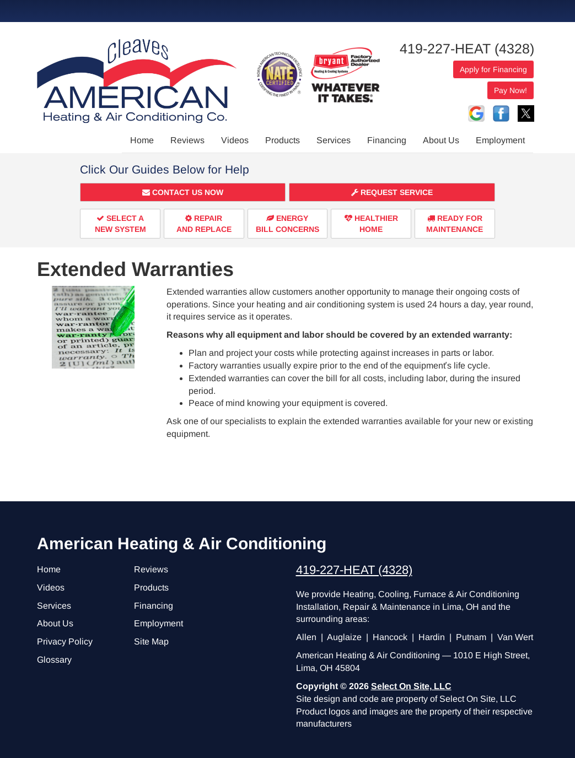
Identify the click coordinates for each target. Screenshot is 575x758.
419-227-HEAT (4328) (467, 48)
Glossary (54, 659)
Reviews (187, 140)
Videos (235, 140)
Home (142, 140)
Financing (386, 140)
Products (282, 140)
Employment (500, 140)
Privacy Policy (65, 641)
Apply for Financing (493, 69)
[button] (183, 192)
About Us (441, 140)
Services (333, 140)
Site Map (151, 641)
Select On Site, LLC (411, 686)
